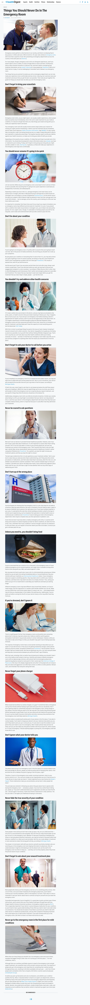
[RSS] (87, 2)
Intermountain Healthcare (31, 576)
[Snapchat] (85, 2)
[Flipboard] (82, 2)
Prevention (40, 260)
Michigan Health (9, 384)
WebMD (44, 130)
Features (58, 2)
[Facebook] (80, 2)
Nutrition (37, 2)
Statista (24, 58)
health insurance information (30, 130)
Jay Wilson (7, 17)
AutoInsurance (39, 195)
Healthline (45, 67)
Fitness (43, 2)
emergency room (51, 55)
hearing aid (23, 145)
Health (31, 2)
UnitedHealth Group (10, 973)
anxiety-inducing (26, 67)
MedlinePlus (8, 989)
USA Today (19, 326)
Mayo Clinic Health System (28, 981)
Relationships (50, 2)
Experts (25, 2)
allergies (48, 141)
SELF (51, 904)
